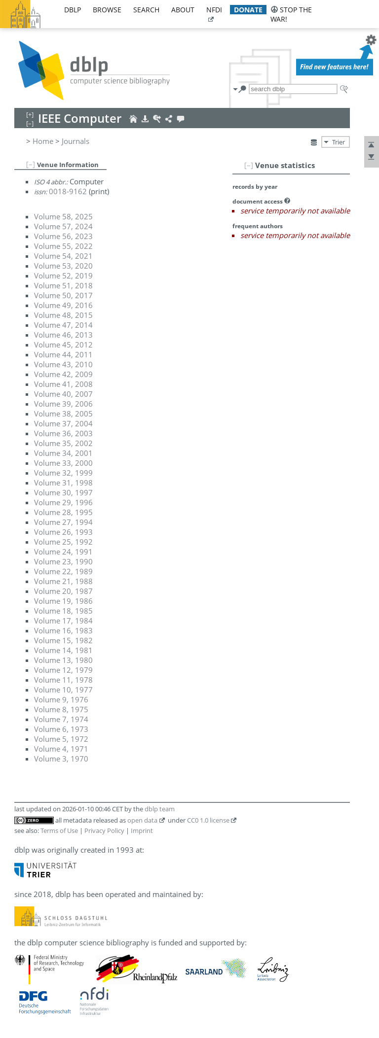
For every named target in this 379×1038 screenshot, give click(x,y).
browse (107, 9)
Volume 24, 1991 (63, 551)
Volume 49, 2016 (63, 305)
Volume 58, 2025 (63, 216)
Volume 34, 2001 (63, 453)
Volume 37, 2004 (63, 423)
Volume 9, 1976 (61, 699)
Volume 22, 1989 (63, 571)
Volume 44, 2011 (63, 354)
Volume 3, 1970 (61, 758)
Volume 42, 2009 (63, 374)
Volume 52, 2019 (63, 275)
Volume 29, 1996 (63, 502)
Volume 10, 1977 (63, 689)
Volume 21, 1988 (63, 581)
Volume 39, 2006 (63, 404)
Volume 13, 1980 (63, 660)
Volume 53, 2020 (63, 266)
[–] (248, 165)
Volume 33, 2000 (63, 463)
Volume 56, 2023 (63, 236)
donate (248, 9)
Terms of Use (59, 830)
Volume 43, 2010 (63, 364)
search (146, 9)
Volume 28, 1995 (63, 512)
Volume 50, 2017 (63, 295)
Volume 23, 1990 (63, 561)
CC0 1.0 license (208, 820)
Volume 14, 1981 (63, 650)
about (182, 9)
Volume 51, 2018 (63, 285)
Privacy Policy (104, 830)
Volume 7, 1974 (61, 719)
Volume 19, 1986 (63, 601)
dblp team (160, 808)
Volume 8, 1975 (61, 709)
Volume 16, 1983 (63, 630)
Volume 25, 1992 (63, 542)
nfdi (214, 9)
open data (142, 820)
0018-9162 (68, 191)
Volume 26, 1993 (63, 532)
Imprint (142, 830)
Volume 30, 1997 (63, 492)
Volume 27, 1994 (63, 522)
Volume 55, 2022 (63, 246)
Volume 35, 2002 (63, 443)
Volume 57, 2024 (63, 226)
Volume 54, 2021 (63, 256)
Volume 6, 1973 (61, 729)
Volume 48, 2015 (63, 315)
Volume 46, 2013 (63, 335)
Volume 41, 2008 (63, 384)
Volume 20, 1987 (63, 591)
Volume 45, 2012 (63, 344)
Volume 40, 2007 (63, 394)
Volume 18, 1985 (63, 611)
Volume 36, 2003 (63, 433)
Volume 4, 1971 (61, 749)
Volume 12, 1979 (63, 670)
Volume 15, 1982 (63, 640)
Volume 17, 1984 (63, 620)
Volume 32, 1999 (63, 473)
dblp (72, 9)
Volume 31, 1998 (63, 482)
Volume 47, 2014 (63, 325)
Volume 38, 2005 (63, 413)
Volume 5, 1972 (61, 739)
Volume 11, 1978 (63, 680)
